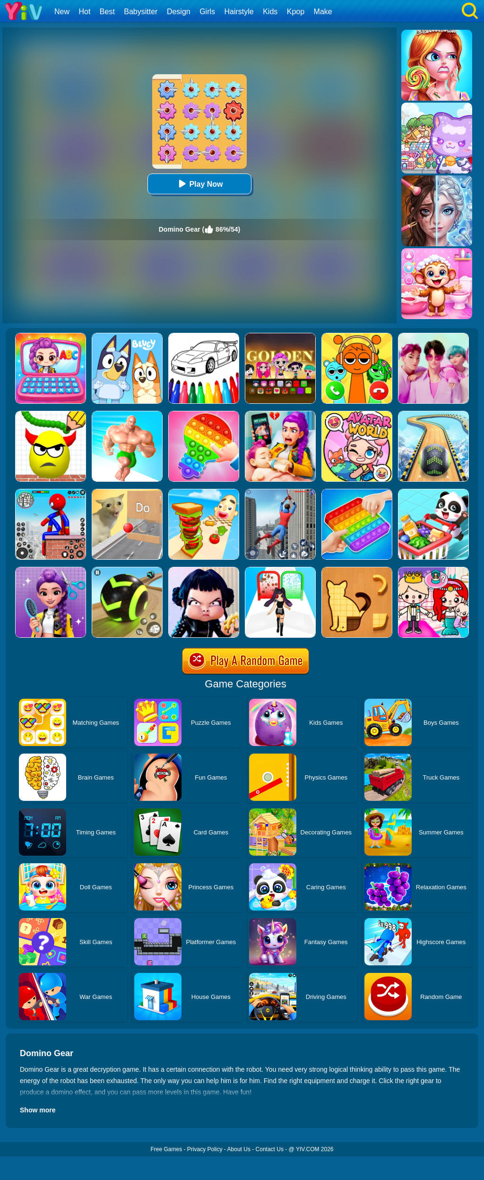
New (61, 12)
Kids (270, 12)
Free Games (166, 1149)
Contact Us (270, 1149)
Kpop (295, 12)
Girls (207, 12)
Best (107, 12)
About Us (239, 1149)
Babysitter (140, 12)
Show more (37, 1110)
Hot (84, 12)
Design (178, 12)
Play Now (199, 184)
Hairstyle (239, 12)
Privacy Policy (205, 1149)
